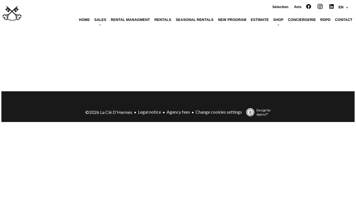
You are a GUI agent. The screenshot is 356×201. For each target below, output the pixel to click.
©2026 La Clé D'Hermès (108, 112)
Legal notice (149, 111)
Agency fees (178, 111)
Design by (257, 112)
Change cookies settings (219, 111)
